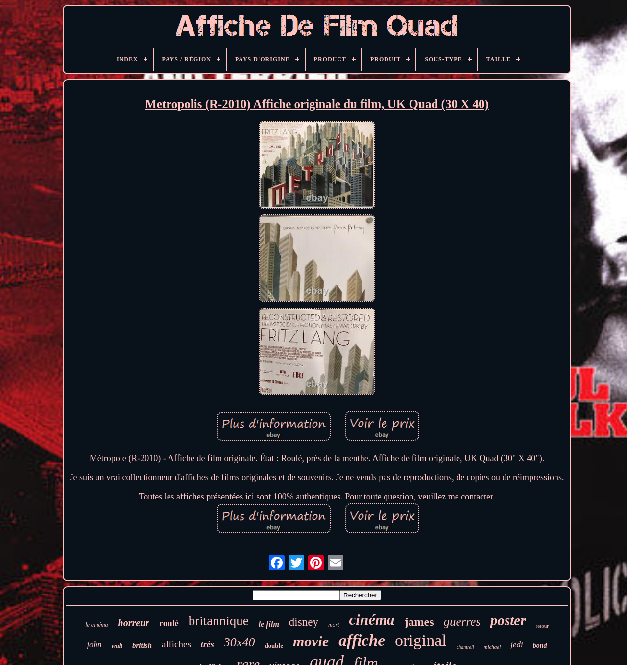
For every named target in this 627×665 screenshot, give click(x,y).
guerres (462, 621)
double (274, 645)
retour (542, 626)
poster (508, 620)
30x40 (239, 642)
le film (269, 624)
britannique (219, 621)
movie (311, 641)
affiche (361, 640)
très (207, 644)
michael (492, 647)
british (142, 645)
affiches (176, 644)
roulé (169, 623)
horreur (133, 623)
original (421, 640)
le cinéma (96, 624)
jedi (516, 644)
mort (333, 624)
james (419, 622)
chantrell (465, 647)
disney (303, 622)
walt (117, 645)
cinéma (372, 619)
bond (540, 645)
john (94, 644)
